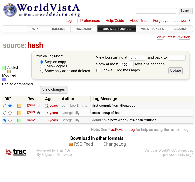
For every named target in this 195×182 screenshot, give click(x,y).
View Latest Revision (173, 37)
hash (35, 45)
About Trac (139, 21)
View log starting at (122, 57)
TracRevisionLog (121, 130)
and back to (167, 57)
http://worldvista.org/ (175, 155)
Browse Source (117, 29)
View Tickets (152, 29)
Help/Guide (115, 21)
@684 (31, 105)
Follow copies (53, 66)
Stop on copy (53, 62)
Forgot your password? (171, 21)
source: (14, 45)
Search (181, 29)
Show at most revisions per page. (131, 64)
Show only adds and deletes (65, 71)
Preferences (90, 21)
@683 (31, 112)
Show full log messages (118, 70)
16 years (51, 105)
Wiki (36, 29)
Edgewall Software (57, 155)
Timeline (58, 29)
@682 (31, 120)
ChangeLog (114, 144)
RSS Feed (83, 144)
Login (70, 21)
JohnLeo (99, 120)
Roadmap (84, 29)
